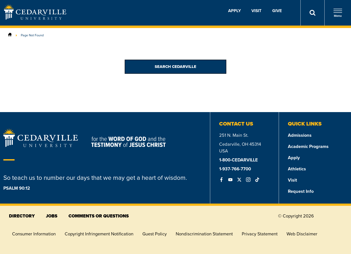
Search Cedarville (175, 66)
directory (22, 216)
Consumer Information (34, 233)
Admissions (300, 135)
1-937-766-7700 (235, 168)
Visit (256, 10)
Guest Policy (154, 233)
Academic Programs (308, 146)
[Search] (312, 13)
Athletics (297, 168)
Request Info (301, 191)
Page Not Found (32, 35)
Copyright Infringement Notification (99, 233)
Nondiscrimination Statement (204, 233)
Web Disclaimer (302, 233)
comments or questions (98, 216)
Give (277, 10)
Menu (338, 12)
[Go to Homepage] (35, 18)
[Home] (10, 35)
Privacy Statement (260, 233)
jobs (51, 216)
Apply (234, 10)
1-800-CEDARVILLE (238, 159)
